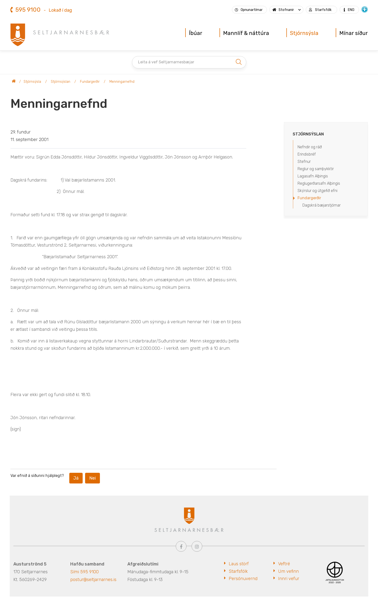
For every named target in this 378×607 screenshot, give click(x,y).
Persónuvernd (243, 578)
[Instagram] (197, 546)
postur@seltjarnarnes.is (93, 579)
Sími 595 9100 (84, 571)
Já (76, 478)
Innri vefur (288, 578)
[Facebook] (181, 546)
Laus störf (239, 563)
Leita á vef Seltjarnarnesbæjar (166, 62)
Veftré (284, 563)
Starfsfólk (238, 571)
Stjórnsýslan (60, 82)
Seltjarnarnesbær (13, 82)
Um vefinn (288, 571)
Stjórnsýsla (32, 82)
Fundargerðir (90, 82)
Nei (92, 478)
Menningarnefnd (121, 82)
